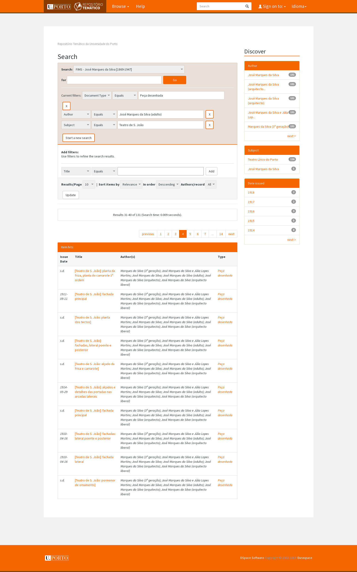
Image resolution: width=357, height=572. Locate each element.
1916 (251, 211)
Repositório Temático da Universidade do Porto (88, 44)
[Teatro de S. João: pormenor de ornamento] (95, 482)
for (63, 80)
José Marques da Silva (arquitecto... (263, 86)
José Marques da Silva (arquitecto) (263, 100)
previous (148, 234)
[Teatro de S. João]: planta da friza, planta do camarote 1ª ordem (95, 275)
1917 (251, 202)
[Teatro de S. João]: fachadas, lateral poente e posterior (93, 345)
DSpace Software (252, 558)
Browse (120, 6)
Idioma (299, 6)
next (231, 234)
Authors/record (193, 184)
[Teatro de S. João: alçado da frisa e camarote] (95, 366)
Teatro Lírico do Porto (263, 159)
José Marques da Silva (263, 75)
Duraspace (305, 558)
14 (221, 234)
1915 (251, 221)
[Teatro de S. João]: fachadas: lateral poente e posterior (95, 436)
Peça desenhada (225, 273)
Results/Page (71, 184)
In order (149, 184)
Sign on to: (274, 6)
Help (140, 6)
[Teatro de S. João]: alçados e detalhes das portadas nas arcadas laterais (95, 391)
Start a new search (78, 138)
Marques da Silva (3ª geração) (268, 126)
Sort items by (109, 184)
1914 (251, 230)
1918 (251, 192)
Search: (67, 69)
